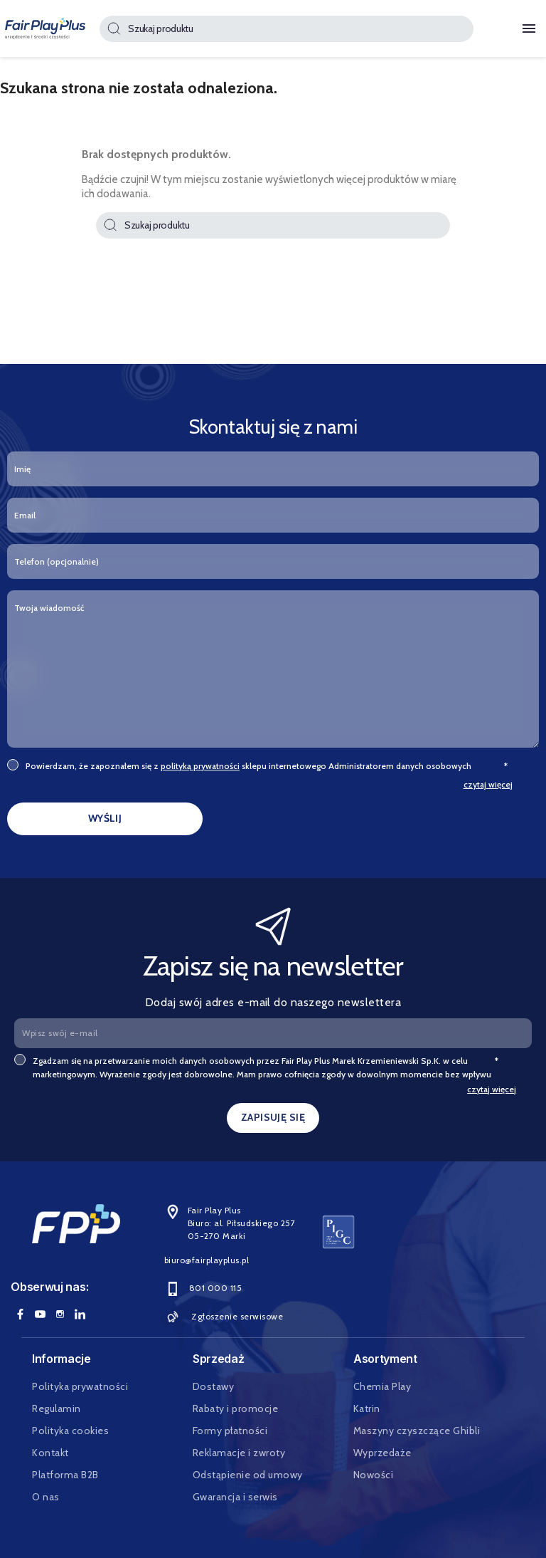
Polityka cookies (70, 1430)
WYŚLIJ (105, 818)
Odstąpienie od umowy (248, 1474)
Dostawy (214, 1386)
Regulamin (56, 1408)
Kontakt (50, 1452)
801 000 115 (203, 1288)
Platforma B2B (65, 1474)
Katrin (366, 1408)
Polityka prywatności (80, 1386)
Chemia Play (382, 1386)
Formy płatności (230, 1430)
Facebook (20, 1314)
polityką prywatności (200, 765)
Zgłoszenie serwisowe (224, 1316)
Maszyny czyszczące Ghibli (417, 1430)
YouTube (40, 1314)
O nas (46, 1496)
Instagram (59, 1314)
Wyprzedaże (382, 1452)
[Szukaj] (286, 29)
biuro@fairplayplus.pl (207, 1260)
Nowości (373, 1474)
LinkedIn (79, 1314)
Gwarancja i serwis (235, 1496)
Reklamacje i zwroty (239, 1452)
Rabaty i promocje (236, 1408)
